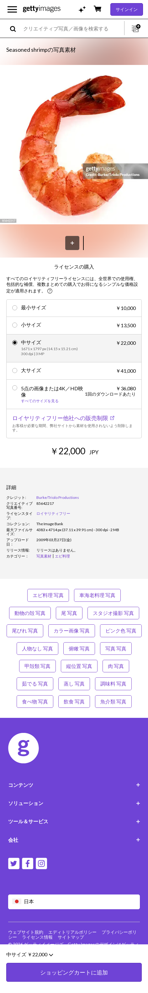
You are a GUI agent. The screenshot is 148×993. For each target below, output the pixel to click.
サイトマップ (71, 937)
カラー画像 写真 (72, 630)
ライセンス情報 (37, 937)
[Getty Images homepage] (42, 9)
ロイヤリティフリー (53, 513)
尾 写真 (69, 613)
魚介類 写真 (113, 701)
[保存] (72, 243)
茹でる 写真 (35, 683)
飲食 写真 (74, 701)
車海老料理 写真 (97, 595)
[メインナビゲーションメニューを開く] (12, 9)
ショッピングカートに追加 (74, 980)
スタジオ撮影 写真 (113, 613)
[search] (15, 28)
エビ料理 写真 (48, 595)
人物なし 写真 (37, 648)
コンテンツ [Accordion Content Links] (74, 785)
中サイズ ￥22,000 (29, 962)
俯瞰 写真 (79, 648)
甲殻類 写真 (37, 666)
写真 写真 (115, 648)
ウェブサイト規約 (25, 932)
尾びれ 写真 (25, 630)
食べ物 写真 (35, 701)
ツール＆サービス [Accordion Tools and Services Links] (74, 821)
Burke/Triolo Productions (57, 497)
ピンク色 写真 (120, 630)
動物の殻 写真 (29, 613)
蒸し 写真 (74, 683)
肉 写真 (116, 666)
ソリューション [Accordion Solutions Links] (74, 803)
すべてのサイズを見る (40, 401)
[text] (72, 28)
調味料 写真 (113, 683)
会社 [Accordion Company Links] (74, 840)
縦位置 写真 (79, 666)
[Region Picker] (74, 901)
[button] (74, 145)
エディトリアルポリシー (72, 932)
